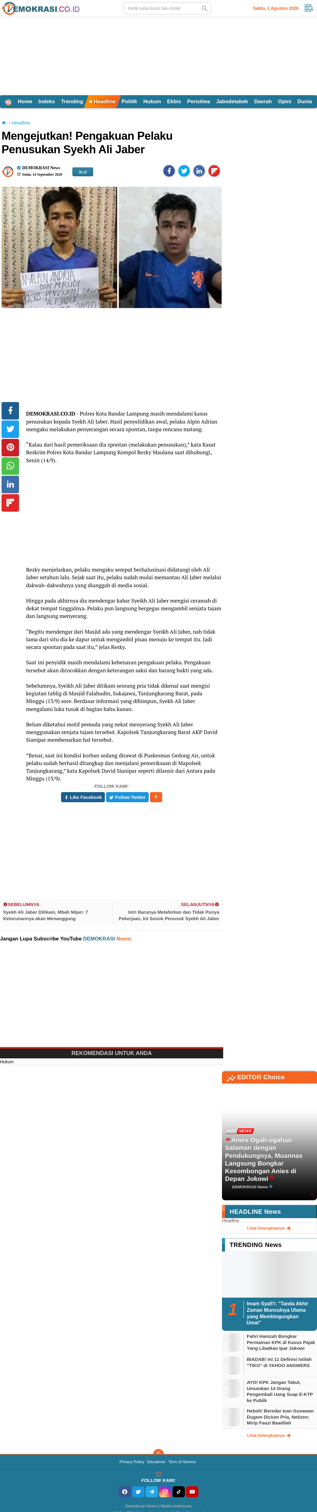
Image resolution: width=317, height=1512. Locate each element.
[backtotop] (158, 1454)
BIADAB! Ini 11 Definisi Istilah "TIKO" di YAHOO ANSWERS (279, 1362)
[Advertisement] (158, 55)
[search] (167, 8)
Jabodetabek (232, 101)
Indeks (46, 101)
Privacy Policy (132, 1461)
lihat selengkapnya (269, 1228)
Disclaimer (156, 1461)
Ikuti (82, 171)
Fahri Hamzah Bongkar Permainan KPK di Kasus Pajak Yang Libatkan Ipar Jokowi (281, 1342)
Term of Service (182, 1461)
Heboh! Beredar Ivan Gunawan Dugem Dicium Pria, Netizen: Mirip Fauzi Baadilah (280, 1416)
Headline (102, 101)
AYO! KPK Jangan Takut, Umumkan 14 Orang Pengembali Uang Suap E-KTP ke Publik (280, 1391)
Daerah (263, 101)
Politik (129, 101)
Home (25, 101)
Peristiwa (198, 101)
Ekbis (174, 101)
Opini (284, 101)
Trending (72, 101)
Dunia (304, 101)
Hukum (152, 101)
